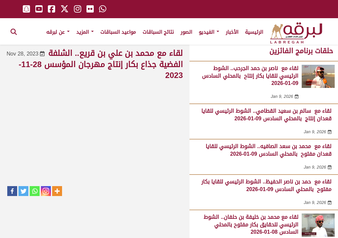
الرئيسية (254, 32)
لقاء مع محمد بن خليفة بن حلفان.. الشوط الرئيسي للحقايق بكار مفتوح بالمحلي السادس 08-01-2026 (251, 224)
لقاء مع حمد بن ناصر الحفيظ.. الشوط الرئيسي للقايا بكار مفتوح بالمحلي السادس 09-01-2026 (266, 185)
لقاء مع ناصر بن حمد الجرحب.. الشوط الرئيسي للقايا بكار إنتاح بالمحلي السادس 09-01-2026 (250, 75)
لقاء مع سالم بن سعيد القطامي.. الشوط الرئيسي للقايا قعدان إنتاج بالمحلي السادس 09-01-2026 (266, 114)
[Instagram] (46, 191)
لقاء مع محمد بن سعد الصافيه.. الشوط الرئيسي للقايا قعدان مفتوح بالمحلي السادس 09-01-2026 (268, 150)
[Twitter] (23, 191)
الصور (186, 32)
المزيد (85, 32)
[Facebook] (12, 191)
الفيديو (209, 32)
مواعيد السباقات (118, 32)
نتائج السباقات (158, 32)
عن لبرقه (58, 32)
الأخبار (232, 32)
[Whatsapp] (35, 191)
